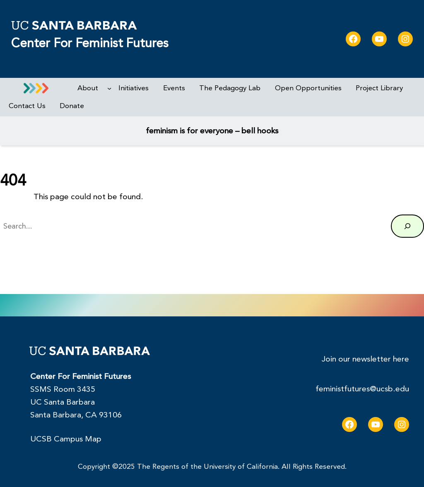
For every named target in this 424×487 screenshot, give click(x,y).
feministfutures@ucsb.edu (362, 389)
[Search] (407, 226)
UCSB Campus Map (65, 439)
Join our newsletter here (365, 359)
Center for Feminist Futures (89, 43)
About (87, 88)
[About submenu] (109, 88)
